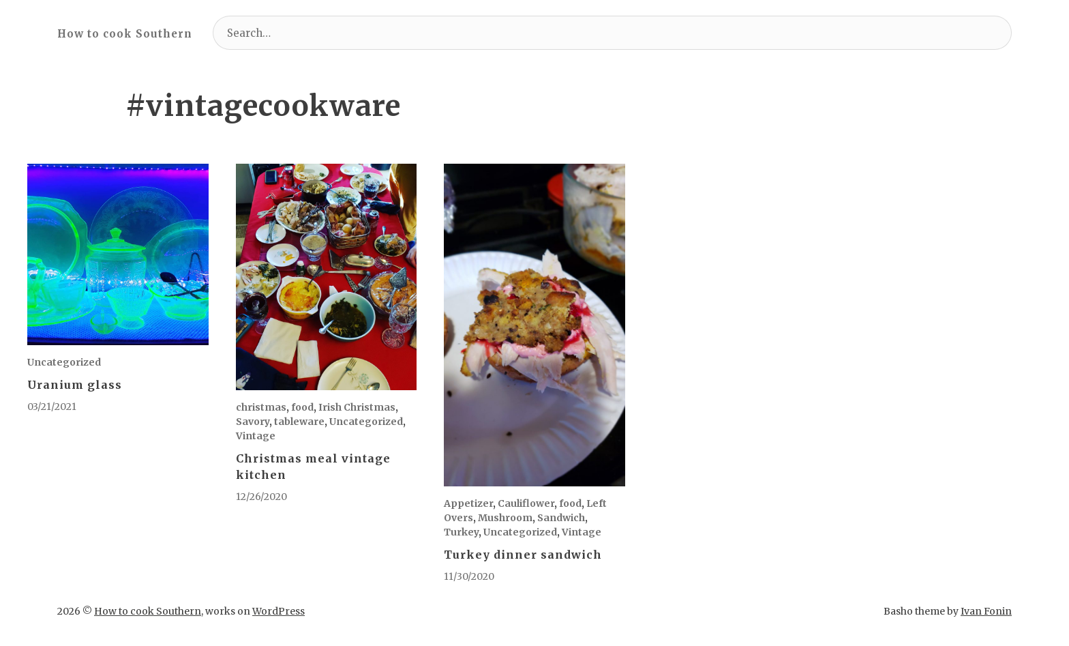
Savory (252, 421)
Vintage (255, 436)
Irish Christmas (356, 407)
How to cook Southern (124, 33)
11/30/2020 (469, 576)
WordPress (278, 611)
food (302, 407)
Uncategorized (64, 362)
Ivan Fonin (986, 611)
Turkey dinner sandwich (523, 554)
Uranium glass (74, 385)
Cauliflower (526, 503)
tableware (299, 421)
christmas (261, 407)
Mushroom (505, 518)
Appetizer (468, 503)
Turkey (461, 532)
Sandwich (561, 518)
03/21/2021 (51, 406)
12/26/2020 (261, 496)
